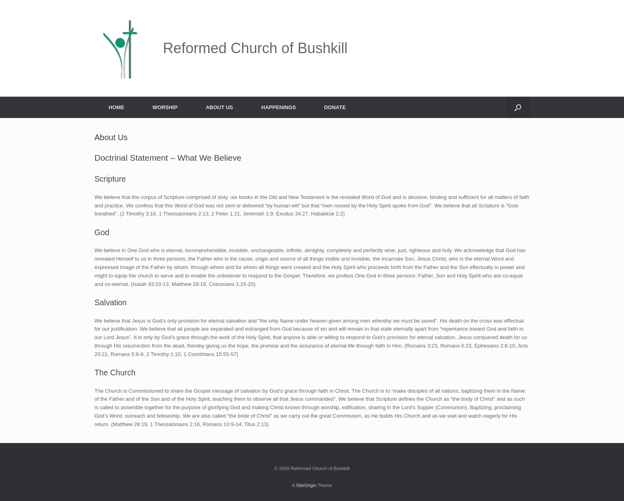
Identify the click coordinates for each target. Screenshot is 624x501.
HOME (116, 107)
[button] (518, 107)
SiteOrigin (306, 485)
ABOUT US (219, 107)
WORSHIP (165, 107)
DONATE (335, 107)
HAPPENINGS (278, 107)
